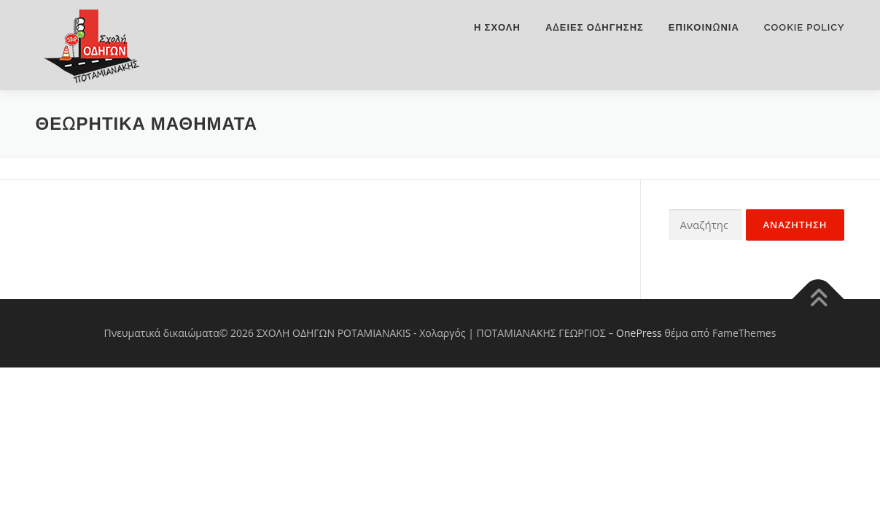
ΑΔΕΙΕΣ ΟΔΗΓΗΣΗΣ (594, 27)
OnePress (639, 333)
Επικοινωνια (704, 27)
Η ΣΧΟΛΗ (497, 27)
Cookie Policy (804, 27)
